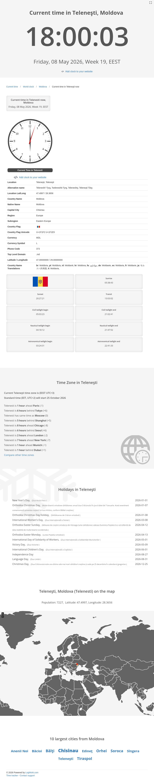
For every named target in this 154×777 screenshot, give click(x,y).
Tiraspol (84, 758)
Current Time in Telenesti (30, 170)
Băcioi (37, 751)
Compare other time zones (19, 455)
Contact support (27, 775)
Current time (12, 86)
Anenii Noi (19, 751)
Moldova (43, 86)
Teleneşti (65, 758)
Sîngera (133, 751)
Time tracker (12, 775)
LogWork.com (31, 772)
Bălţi (50, 750)
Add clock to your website (78, 71)
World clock (28, 86)
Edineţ (87, 751)
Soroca (117, 750)
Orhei (101, 750)
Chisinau (68, 750)
